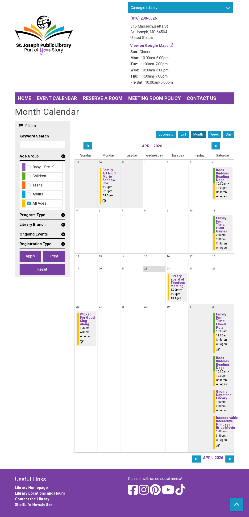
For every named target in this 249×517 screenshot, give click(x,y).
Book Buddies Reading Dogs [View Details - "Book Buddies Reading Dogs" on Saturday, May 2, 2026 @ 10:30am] (222, 362)
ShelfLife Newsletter (33, 504)
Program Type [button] (32, 215)
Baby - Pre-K (43, 167)
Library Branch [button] (33, 224)
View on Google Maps (149, 45)
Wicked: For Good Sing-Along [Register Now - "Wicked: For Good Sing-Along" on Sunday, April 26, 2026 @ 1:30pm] (87, 319)
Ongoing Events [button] (34, 234)
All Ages (39, 203)
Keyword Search (34, 136)
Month (198, 134)
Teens (38, 185)
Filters (30, 125)
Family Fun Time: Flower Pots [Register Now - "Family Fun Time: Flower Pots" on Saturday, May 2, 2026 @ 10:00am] (221, 321)
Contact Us (201, 98)
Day (229, 134)
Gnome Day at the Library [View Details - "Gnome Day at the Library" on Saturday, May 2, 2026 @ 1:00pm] (223, 395)
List (183, 134)
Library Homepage (31, 487)
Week (214, 134)
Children (39, 176)
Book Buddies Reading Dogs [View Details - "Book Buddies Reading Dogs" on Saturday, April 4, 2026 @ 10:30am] (222, 175)
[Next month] (216, 145)
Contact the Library (32, 499)
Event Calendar (57, 98)
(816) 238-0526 (143, 18)
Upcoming (166, 134)
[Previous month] (87, 145)
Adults (38, 194)
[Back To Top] (236, 504)
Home (24, 98)
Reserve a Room (102, 98)
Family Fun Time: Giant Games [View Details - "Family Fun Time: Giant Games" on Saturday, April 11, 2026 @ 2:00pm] (221, 224)
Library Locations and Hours (40, 493)
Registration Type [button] (35, 244)
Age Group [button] (29, 156)
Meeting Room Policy (154, 98)
